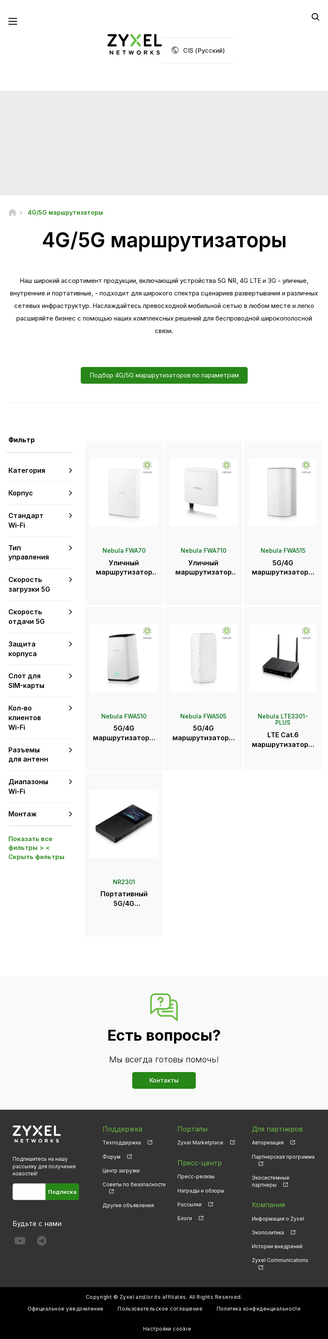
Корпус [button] (20, 493)
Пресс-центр (199, 1163)
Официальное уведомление (66, 1309)
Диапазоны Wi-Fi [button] (28, 786)
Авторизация (268, 1142)
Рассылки (189, 1204)
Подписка (62, 1191)
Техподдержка (121, 1142)
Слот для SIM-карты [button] (26, 681)
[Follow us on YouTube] (20, 1242)
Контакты (164, 1080)
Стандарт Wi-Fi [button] (26, 520)
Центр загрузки (121, 1170)
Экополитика (268, 1232)
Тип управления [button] (28, 553)
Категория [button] (26, 470)
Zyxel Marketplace (200, 1142)
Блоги (184, 1218)
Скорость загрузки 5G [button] (29, 584)
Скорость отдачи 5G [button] (26, 617)
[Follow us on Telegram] (41, 1242)
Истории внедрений (277, 1246)
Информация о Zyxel (278, 1219)
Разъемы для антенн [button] (28, 755)
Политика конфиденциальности (259, 1309)
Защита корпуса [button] (22, 649)
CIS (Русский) (204, 50)
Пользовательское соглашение (160, 1309)
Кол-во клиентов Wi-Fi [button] (24, 717)
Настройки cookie (167, 1329)
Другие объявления (128, 1205)
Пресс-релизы (196, 1176)
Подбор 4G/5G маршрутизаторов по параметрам (164, 375)
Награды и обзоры (200, 1191)
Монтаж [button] (22, 814)
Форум (111, 1157)
